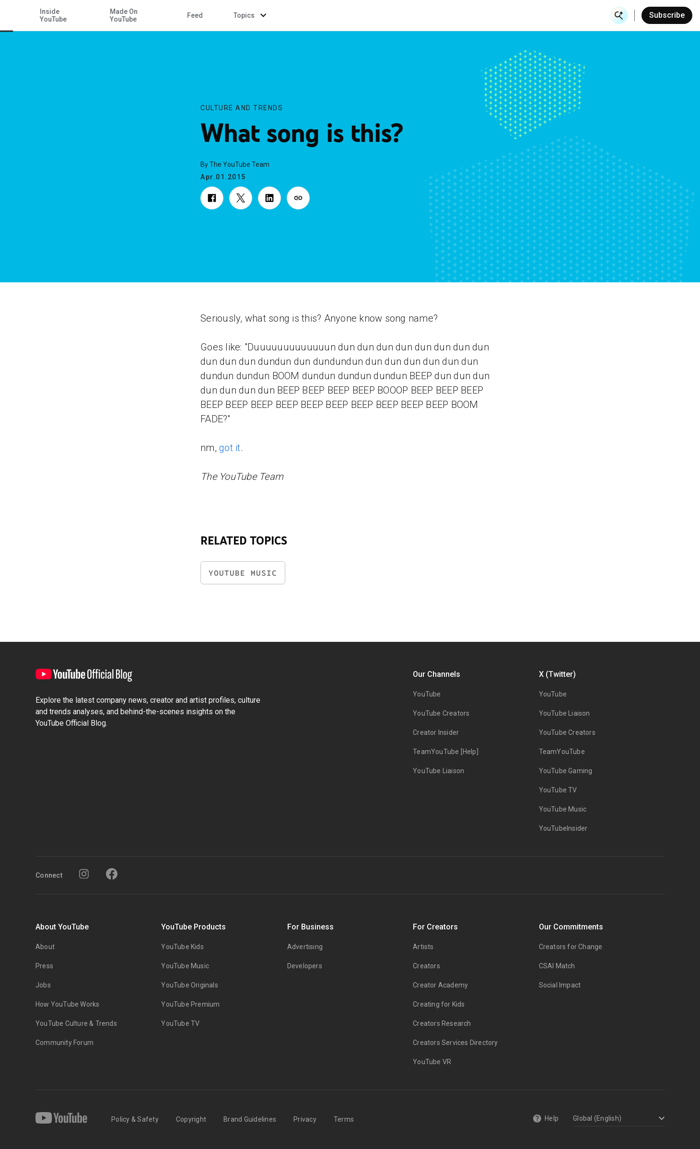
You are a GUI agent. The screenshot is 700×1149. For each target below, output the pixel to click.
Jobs (43, 985)
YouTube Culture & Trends (76, 1023)
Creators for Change (571, 947)
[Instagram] (84, 874)
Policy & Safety (135, 1119)
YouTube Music (243, 573)
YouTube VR (432, 1062)
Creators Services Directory (455, 1042)
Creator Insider (436, 732)
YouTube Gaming (566, 771)
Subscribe (667, 15)
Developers (304, 966)
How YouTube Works (67, 1004)
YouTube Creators (441, 713)
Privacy (304, 1119)
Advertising (305, 947)
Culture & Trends (306, 15)
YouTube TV (558, 790)
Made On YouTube (450, 15)
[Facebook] (111, 874)
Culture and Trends (241, 108)
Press (44, 966)
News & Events (143, 15)
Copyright (191, 1119)
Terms (344, 1119)
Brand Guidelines (249, 1119)
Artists (423, 947)
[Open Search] (619, 15)
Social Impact (560, 985)
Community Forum (64, 1042)
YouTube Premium (190, 1004)
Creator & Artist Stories (223, 15)
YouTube (427, 694)
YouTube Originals (189, 985)
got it (230, 447)
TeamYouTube (562, 751)
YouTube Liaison (438, 771)
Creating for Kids (439, 1004)
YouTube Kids (182, 947)
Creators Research (442, 1023)
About (45, 947)
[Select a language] (617, 1119)
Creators (426, 966)
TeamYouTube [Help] (445, 751)
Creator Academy (440, 985)
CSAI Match (557, 966)
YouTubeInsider (563, 828)
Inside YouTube (379, 15)
